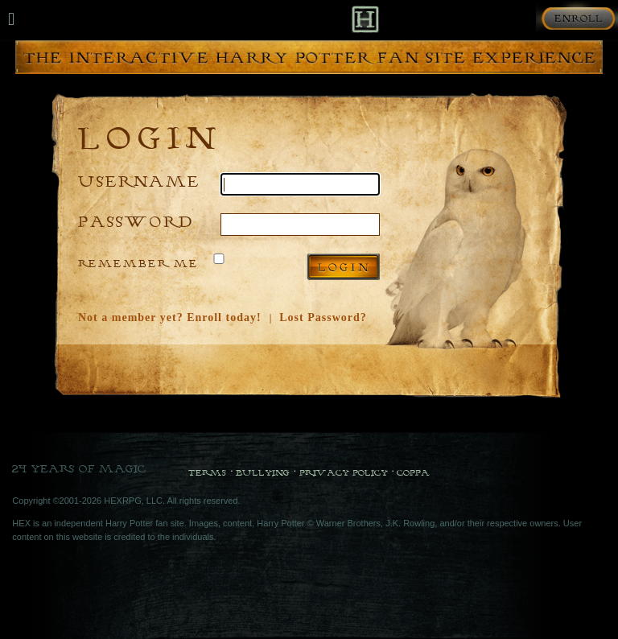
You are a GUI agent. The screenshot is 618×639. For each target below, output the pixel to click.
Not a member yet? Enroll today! (170, 317)
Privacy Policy (343, 472)
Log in (343, 267)
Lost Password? (323, 317)
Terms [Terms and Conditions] (207, 472)
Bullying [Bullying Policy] (263, 472)
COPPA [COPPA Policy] (413, 472)
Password (136, 221)
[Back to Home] (365, 19)
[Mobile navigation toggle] (11, 19)
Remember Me (138, 263)
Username (139, 180)
